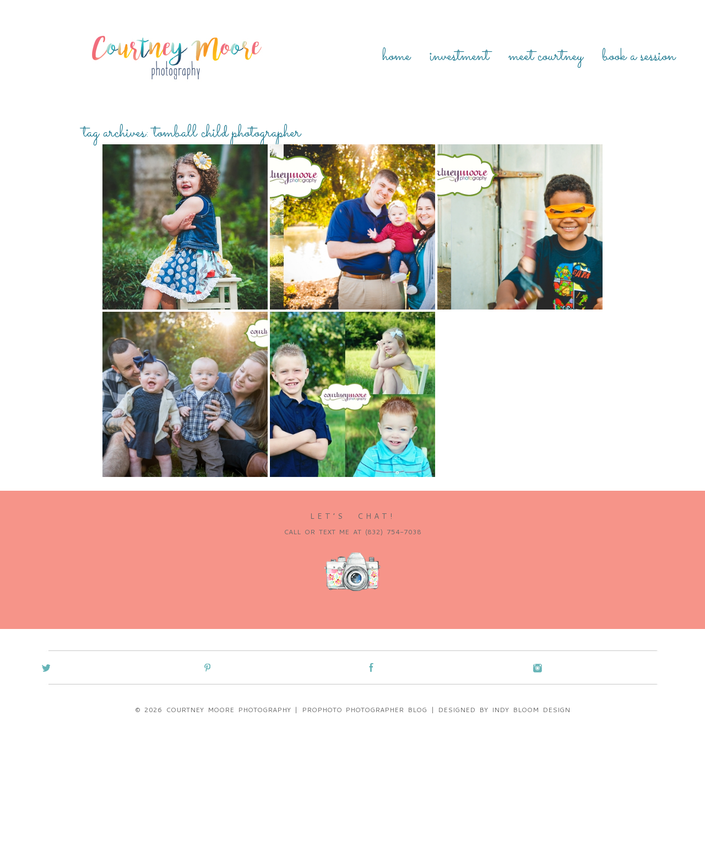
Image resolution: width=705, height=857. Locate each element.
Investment (459, 56)
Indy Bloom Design (531, 709)
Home (396, 56)
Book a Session (638, 56)
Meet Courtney (545, 56)
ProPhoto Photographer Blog (364, 709)
